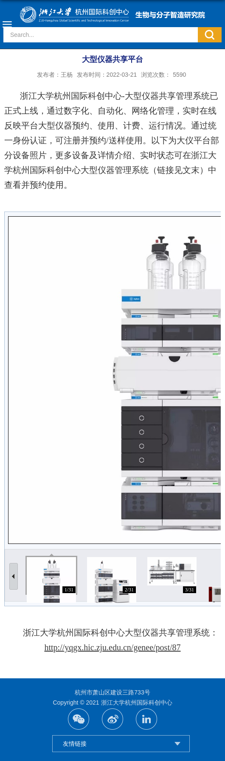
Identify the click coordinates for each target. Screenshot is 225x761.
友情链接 (75, 743)
